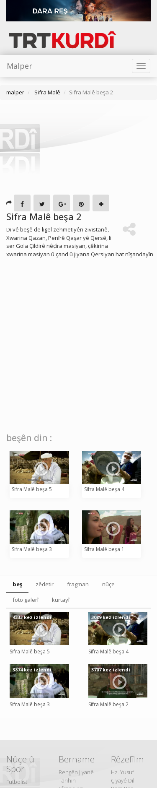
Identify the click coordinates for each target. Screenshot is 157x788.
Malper (19, 66)
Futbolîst (16, 781)
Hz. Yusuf (122, 772)
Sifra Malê (46, 92)
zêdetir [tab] (45, 584)
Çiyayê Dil (122, 780)
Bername (77, 759)
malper (15, 92)
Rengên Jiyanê (76, 772)
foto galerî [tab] (26, 599)
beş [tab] (17, 584)
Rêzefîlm (127, 759)
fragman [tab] (78, 584)
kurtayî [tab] (60, 599)
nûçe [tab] (108, 584)
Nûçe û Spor (20, 764)
